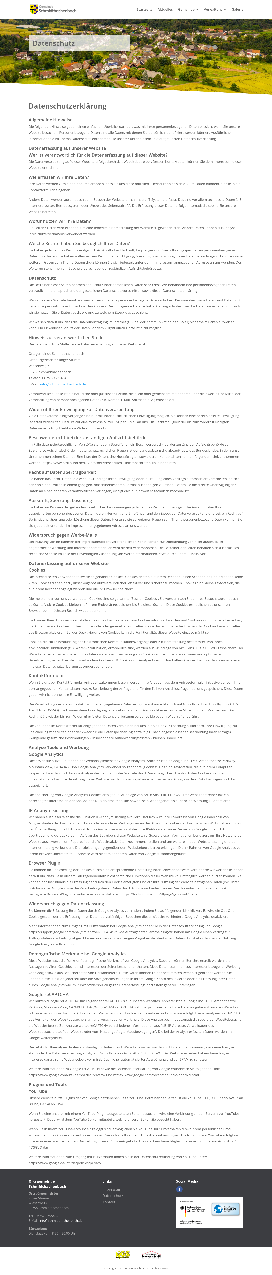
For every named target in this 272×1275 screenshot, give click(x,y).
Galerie (237, 10)
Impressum (111, 1189)
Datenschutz (112, 1195)
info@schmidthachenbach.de (63, 384)
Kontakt (108, 1202)
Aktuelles (165, 10)
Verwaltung (213, 10)
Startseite (145, 10)
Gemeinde (186, 10)
